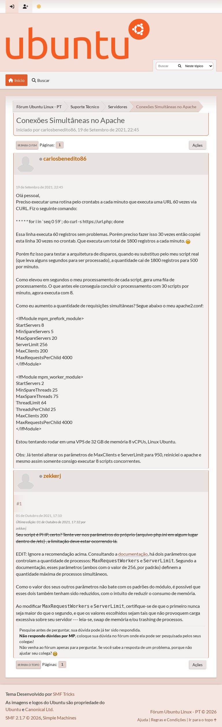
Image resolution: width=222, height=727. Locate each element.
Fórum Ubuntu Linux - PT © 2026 (183, 711)
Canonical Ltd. (39, 709)
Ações (198, 145)
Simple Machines (59, 717)
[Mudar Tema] (38, 6)
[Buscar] (179, 66)
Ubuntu (13, 709)
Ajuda (142, 719)
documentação (133, 554)
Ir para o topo (28, 665)
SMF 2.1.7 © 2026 (23, 717)
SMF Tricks (64, 694)
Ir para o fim (27, 145)
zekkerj (52, 475)
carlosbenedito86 (64, 158)
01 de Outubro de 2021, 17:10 (39, 515)
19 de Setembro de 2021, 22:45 (39, 187)
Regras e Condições (168, 719)
